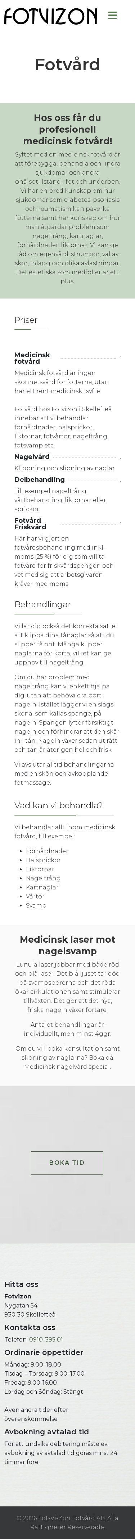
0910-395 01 (46, 1339)
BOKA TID (67, 1162)
